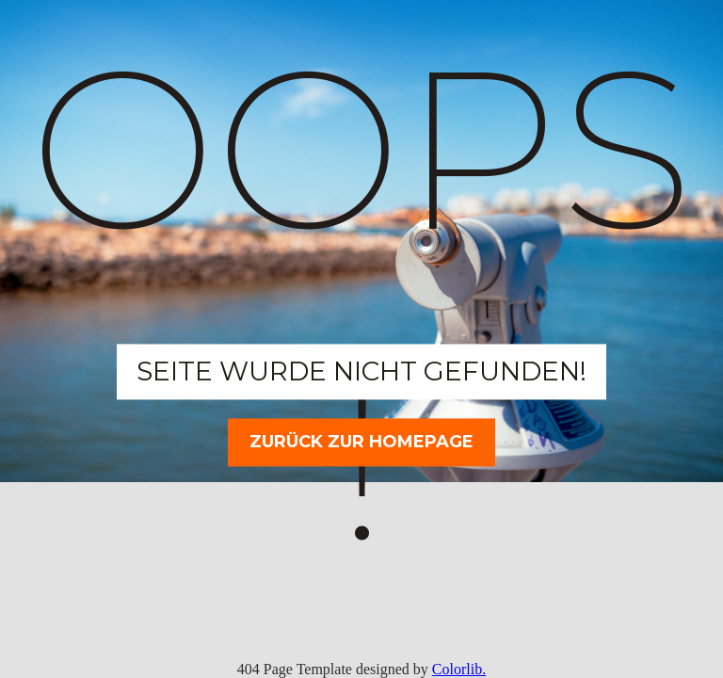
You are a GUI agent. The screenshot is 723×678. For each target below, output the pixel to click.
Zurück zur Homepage (361, 441)
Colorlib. (459, 669)
